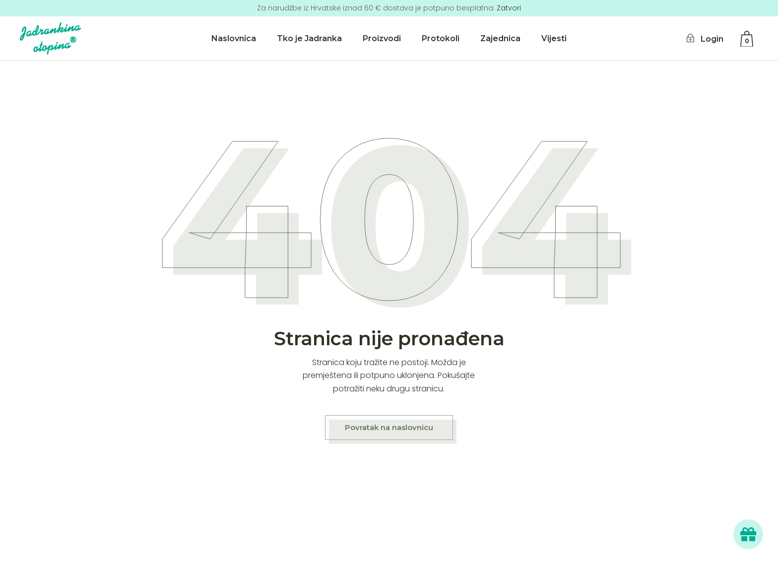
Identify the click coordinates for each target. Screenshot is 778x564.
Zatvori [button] (509, 8)
